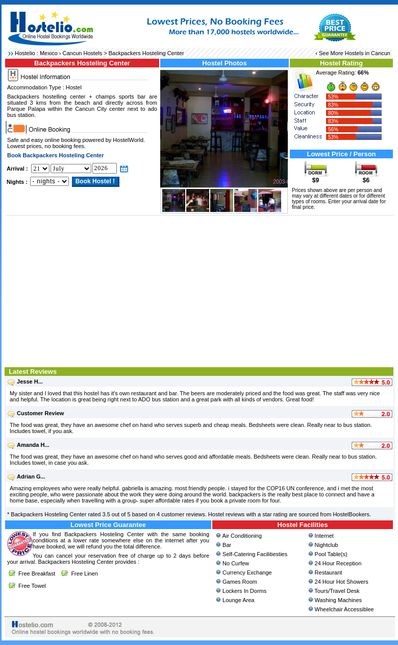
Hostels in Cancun (367, 53)
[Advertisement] (200, 290)
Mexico (49, 53)
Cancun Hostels (83, 53)
